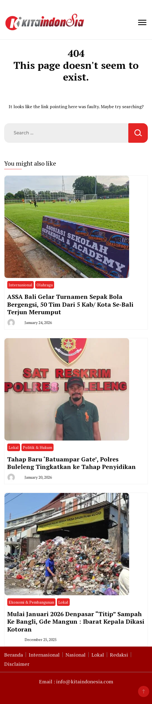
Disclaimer (16, 664)
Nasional (76, 654)
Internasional (20, 284)
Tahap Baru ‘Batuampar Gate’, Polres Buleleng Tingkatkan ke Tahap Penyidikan (71, 463)
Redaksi (119, 654)
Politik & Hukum (37, 447)
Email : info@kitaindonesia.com (76, 681)
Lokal (14, 447)
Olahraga (45, 284)
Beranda (13, 654)
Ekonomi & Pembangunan (31, 602)
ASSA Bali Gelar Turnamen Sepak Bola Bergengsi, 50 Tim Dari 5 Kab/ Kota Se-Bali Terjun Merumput (70, 304)
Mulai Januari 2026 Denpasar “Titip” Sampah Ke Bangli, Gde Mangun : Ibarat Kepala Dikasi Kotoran (75, 621)
